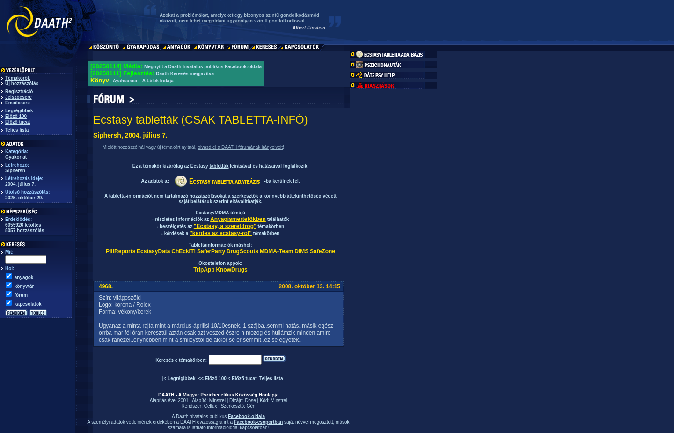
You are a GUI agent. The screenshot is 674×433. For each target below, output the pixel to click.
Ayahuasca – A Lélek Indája (143, 80)
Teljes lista (17, 129)
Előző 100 (16, 116)
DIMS (301, 251)
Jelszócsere (18, 97)
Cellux (210, 406)
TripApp (203, 269)
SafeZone (322, 251)
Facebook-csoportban (258, 422)
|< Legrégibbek (179, 378)
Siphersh (15, 170)
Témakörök (17, 78)
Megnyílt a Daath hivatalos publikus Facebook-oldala (203, 66)
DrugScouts (242, 251)
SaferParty (211, 251)
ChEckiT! (183, 251)
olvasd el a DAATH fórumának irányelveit (240, 147)
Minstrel (217, 400)
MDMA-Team (276, 251)
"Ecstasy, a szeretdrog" (225, 226)
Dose (250, 400)
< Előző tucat (242, 378)
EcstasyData (153, 251)
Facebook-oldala (246, 416)
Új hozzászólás (21, 83)
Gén (251, 406)
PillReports (120, 251)
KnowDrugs (231, 269)
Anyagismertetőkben (238, 219)
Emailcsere (17, 102)
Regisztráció (19, 91)
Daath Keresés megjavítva (185, 73)
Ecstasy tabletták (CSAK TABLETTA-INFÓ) (200, 119)
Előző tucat (17, 122)
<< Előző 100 (212, 378)
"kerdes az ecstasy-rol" (221, 233)
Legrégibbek (19, 110)
